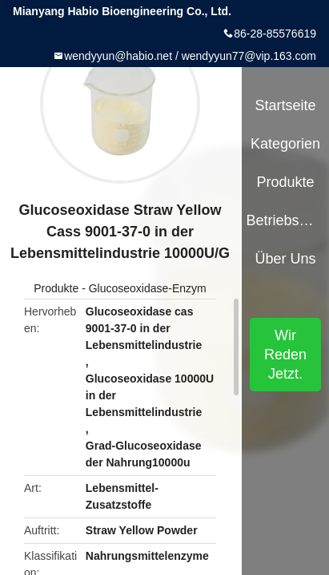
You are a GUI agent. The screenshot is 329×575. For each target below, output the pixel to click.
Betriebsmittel (285, 220)
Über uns (285, 259)
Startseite (285, 105)
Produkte (56, 288)
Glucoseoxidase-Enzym (148, 288)
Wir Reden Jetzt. (285, 354)
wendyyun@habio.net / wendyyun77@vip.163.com (190, 56)
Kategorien (285, 144)
